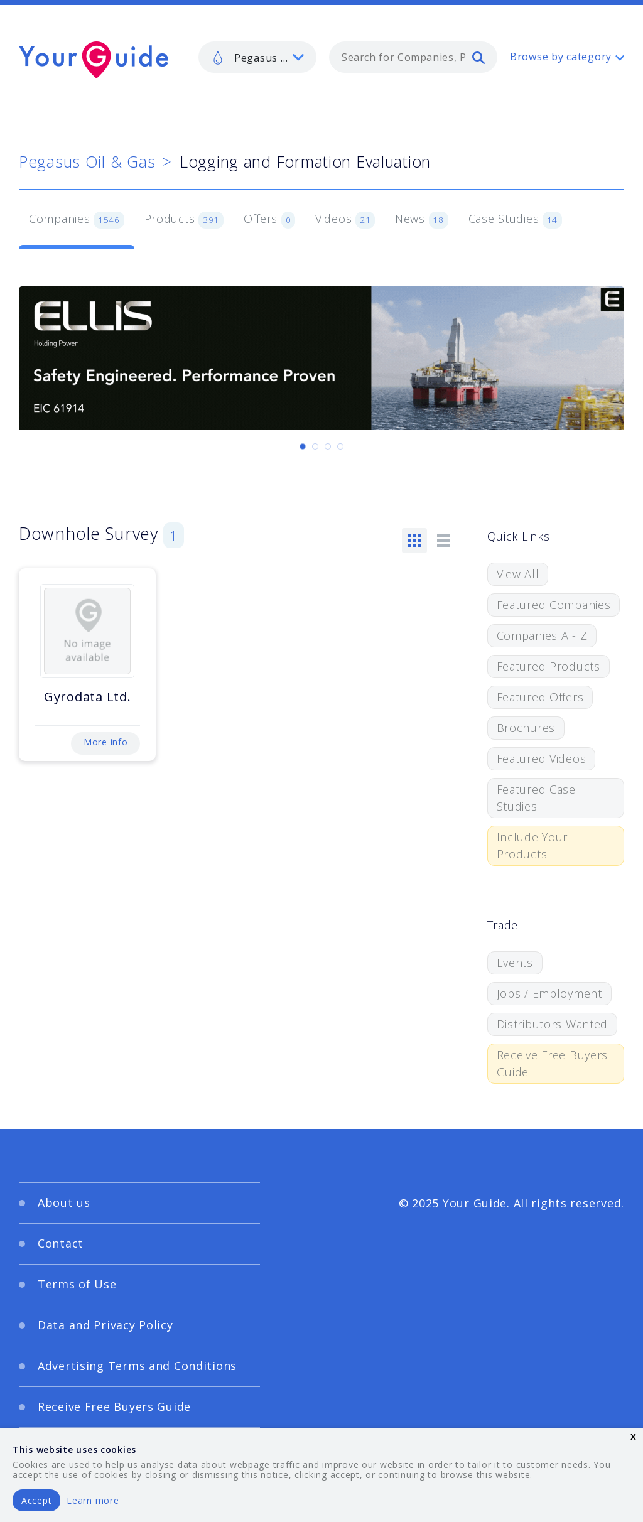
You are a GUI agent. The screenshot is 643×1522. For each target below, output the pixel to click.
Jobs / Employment (549, 993)
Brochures (526, 727)
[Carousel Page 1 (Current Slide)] (303, 446)
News (421, 220)
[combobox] (413, 57)
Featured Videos (541, 758)
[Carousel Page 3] (328, 446)
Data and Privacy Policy (105, 1324)
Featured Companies (554, 604)
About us (64, 1202)
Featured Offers (540, 696)
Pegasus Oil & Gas (87, 161)
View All (518, 573)
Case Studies (515, 220)
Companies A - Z (542, 635)
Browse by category (561, 56)
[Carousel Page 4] (340, 446)
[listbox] (257, 57)
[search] (478, 57)
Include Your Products (532, 845)
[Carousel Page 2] (315, 446)
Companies (76, 220)
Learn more (93, 1500)
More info (105, 742)
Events (515, 962)
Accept (36, 1500)
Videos (345, 220)
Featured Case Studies (536, 798)
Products (184, 220)
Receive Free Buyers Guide (552, 1063)
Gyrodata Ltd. (87, 696)
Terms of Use (77, 1284)
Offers (269, 220)
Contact (61, 1243)
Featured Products (548, 666)
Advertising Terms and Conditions (137, 1365)
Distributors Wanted (552, 1024)
